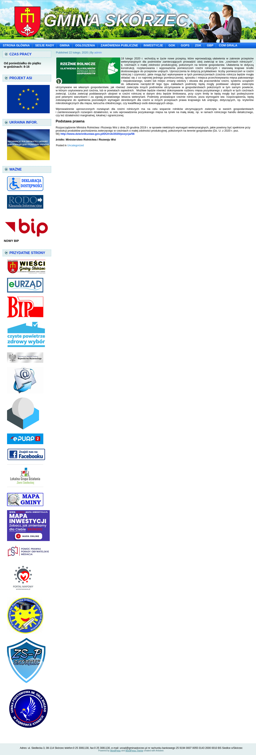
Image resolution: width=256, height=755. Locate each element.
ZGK (198, 45)
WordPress (115, 750)
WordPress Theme (134, 750)
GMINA (65, 45)
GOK (172, 45)
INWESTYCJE (153, 45)
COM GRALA (228, 45)
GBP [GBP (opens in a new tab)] (210, 45)
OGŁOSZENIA (85, 45)
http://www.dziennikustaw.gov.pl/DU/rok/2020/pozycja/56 (97, 133)
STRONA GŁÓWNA (16, 45)
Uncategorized (75, 145)
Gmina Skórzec (116, 20)
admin (98, 52)
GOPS (185, 45)
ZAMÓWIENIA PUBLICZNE (119, 45)
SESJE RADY (44, 45)
